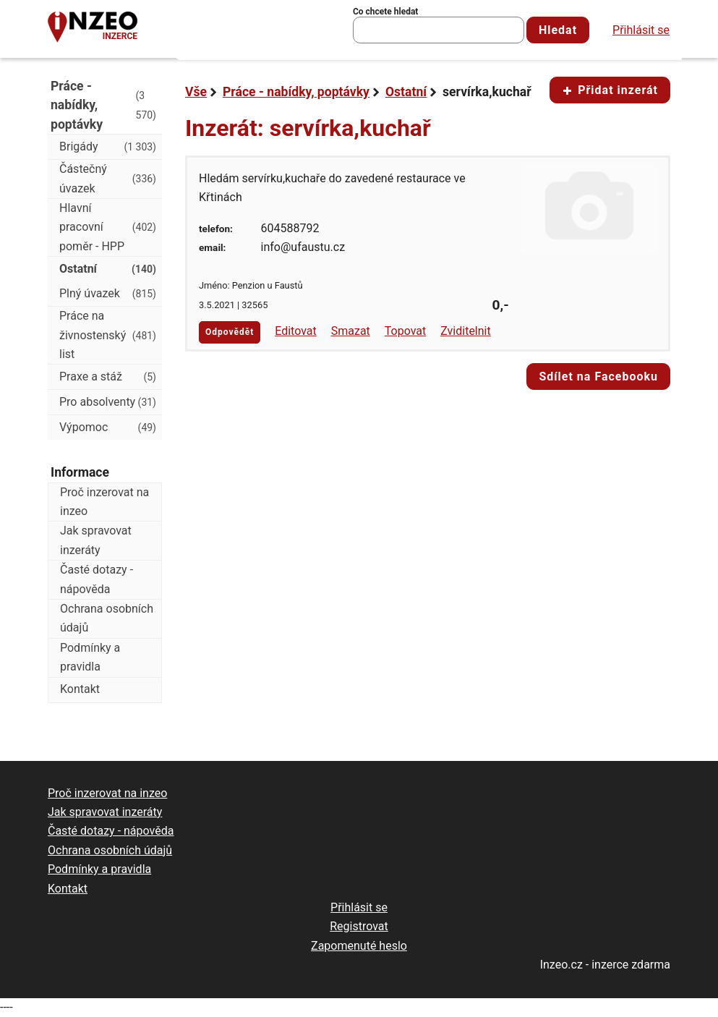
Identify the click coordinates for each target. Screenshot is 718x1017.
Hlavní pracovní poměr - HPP (107, 227)
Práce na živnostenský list (107, 335)
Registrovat (359, 926)
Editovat (296, 331)
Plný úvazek (107, 293)
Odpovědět (229, 332)
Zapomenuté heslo (359, 946)
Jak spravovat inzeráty (96, 540)
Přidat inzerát (610, 90)
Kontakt (80, 689)
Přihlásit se (641, 30)
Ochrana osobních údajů (106, 618)
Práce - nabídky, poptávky (296, 92)
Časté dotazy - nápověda (96, 579)
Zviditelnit (465, 331)
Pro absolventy (107, 402)
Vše (196, 92)
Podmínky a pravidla (90, 657)
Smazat (350, 331)
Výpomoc (107, 427)
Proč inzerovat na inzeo (104, 501)
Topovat (405, 331)
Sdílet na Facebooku (598, 376)
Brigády (107, 146)
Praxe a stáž (107, 376)
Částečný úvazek (107, 178)
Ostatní (406, 92)
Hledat (558, 30)
